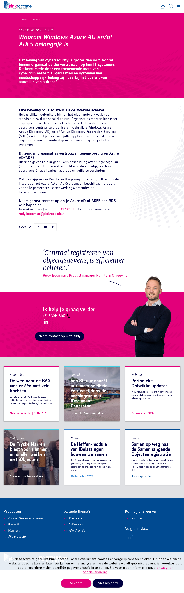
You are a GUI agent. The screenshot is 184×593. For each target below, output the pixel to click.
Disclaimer (126, 582)
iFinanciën (12, 547)
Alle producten (15, 559)
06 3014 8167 (64, 232)
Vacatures (133, 541)
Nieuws (34, 19)
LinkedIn (45, 344)
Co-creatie (73, 541)
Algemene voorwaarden (107, 582)
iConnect (12, 553)
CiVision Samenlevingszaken (24, 541)
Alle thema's (74, 553)
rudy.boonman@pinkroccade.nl (42, 236)
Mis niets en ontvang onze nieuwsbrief (161, 582)
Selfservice (73, 547)
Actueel (24, 19)
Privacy (137, 582)
